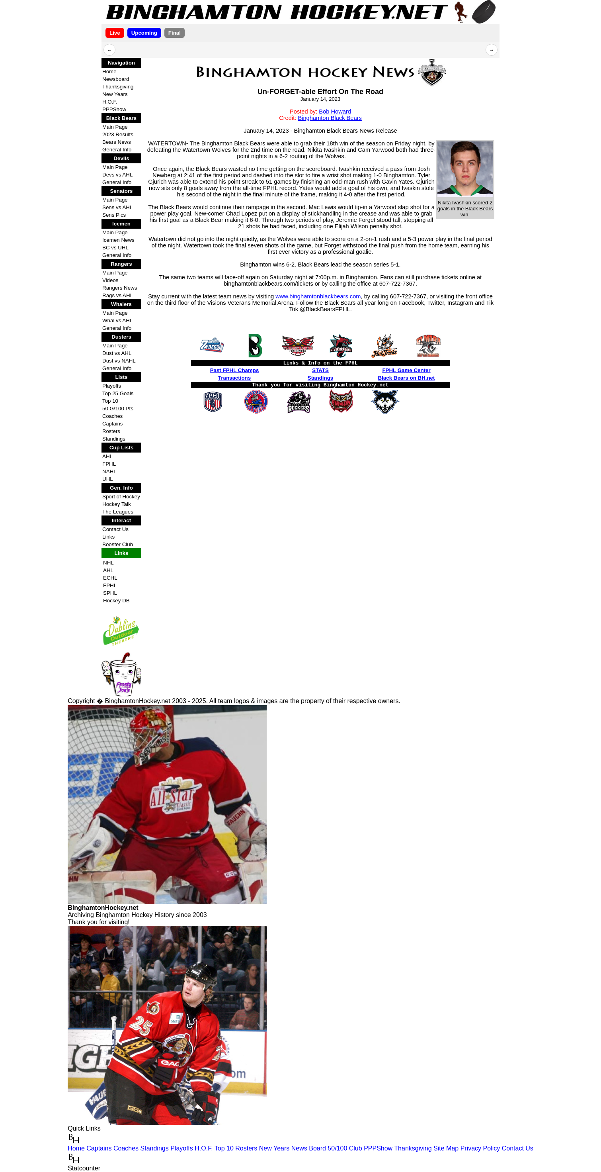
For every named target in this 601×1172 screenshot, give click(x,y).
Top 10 (110, 401)
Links (108, 537)
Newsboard (115, 79)
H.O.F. (109, 102)
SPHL (110, 593)
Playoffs (111, 386)
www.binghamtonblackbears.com (318, 296)
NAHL (109, 471)
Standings (113, 439)
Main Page (115, 127)
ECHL (110, 578)
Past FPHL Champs (234, 370)
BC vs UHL (115, 248)
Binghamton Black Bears (330, 118)
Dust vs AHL (116, 353)
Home (109, 71)
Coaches (112, 416)
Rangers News (119, 288)
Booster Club (117, 544)
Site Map (446, 1148)
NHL (108, 563)
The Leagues (117, 512)
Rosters (111, 431)
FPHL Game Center (406, 370)
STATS (320, 370)
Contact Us (115, 529)
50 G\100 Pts (117, 409)
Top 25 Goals (118, 393)
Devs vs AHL (117, 175)
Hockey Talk (116, 504)
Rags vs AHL (117, 295)
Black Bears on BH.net (406, 378)
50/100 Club (345, 1148)
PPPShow (114, 109)
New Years (115, 94)
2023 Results (117, 134)
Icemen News (118, 240)
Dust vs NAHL (119, 361)
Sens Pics (114, 215)
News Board (308, 1148)
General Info (116, 150)
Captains (112, 424)
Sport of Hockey (121, 497)
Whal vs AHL (117, 320)
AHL (107, 456)
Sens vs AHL (117, 207)
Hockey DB (116, 601)
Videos (110, 280)
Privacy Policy (480, 1148)
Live (114, 33)
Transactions (234, 378)
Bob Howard (335, 111)
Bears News (116, 142)
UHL (107, 479)
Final (174, 33)
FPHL (109, 464)
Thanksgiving (118, 87)
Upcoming (144, 33)
